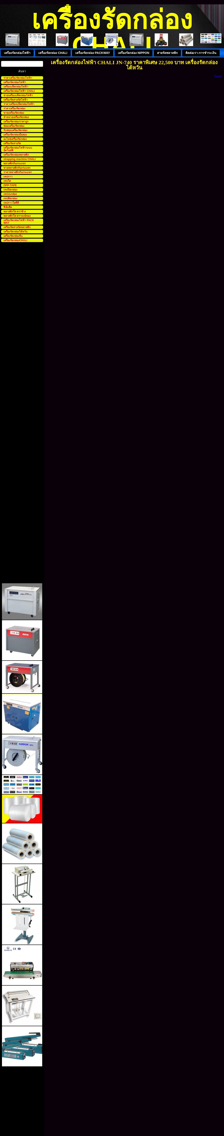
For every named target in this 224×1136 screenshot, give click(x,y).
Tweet (218, 76)
